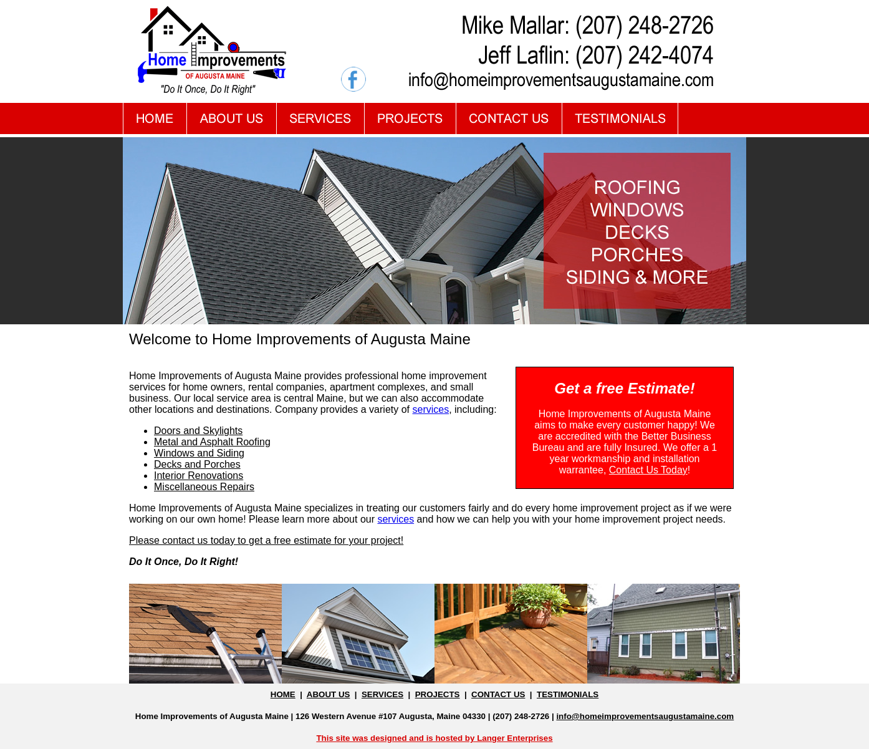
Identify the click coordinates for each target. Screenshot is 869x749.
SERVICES (382, 694)
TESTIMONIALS (567, 694)
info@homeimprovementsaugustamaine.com (645, 716)
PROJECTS (437, 694)
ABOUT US (328, 694)
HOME (283, 694)
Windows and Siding (199, 453)
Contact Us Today (648, 470)
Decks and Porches (197, 464)
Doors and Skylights (198, 430)
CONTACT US (498, 694)
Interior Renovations (198, 475)
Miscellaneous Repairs (204, 486)
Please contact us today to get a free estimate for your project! (266, 540)
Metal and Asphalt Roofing (212, 442)
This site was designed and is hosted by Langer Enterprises (434, 738)
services (430, 409)
